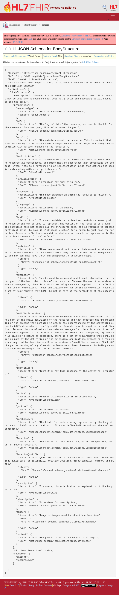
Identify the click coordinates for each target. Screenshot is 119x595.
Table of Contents (44, 585)
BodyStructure (30, 25)
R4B (18, 42)
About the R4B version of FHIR (75, 35)
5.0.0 (29, 39)
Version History (27, 585)
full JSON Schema (90, 62)
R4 (21, 42)
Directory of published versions (87, 39)
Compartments (100, 56)
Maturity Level (50, 56)
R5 (14, 42)
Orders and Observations (16, 56)
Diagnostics (11, 25)
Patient (111, 56)
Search (14, 585)
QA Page (57, 585)
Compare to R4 (71, 585)
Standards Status (72, 56)
